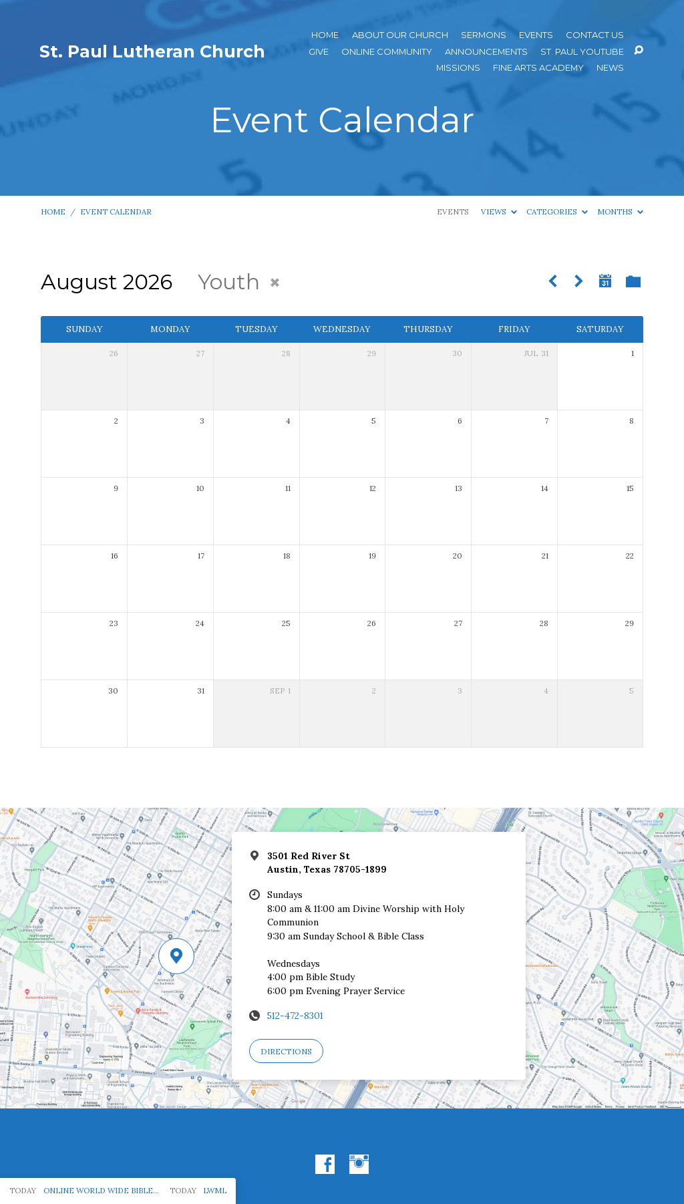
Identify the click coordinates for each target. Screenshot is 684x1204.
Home (325, 35)
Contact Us (595, 35)
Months (620, 211)
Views (499, 211)
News (610, 67)
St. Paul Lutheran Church (152, 51)
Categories (557, 211)
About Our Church (400, 35)
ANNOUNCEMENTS (486, 51)
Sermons (483, 35)
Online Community (386, 51)
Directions (286, 1051)
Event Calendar (116, 211)
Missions (458, 67)
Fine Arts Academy (538, 67)
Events (536, 35)
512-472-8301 (295, 1016)
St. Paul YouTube (582, 51)
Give (319, 51)
